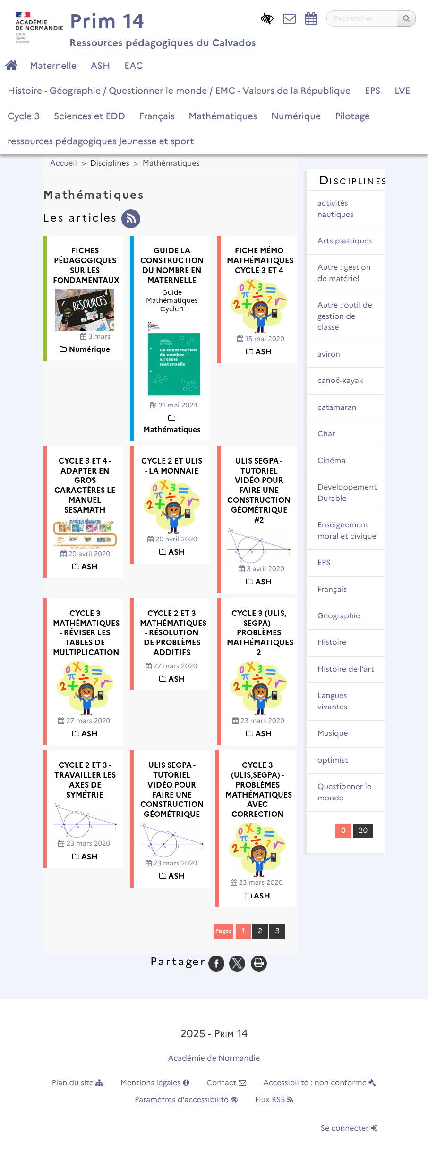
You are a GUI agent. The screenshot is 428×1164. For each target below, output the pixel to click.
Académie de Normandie (214, 1058)
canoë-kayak (340, 380)
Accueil (63, 163)
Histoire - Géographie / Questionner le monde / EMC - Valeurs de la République (179, 90)
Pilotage (352, 116)
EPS (372, 90)
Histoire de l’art (345, 669)
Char (326, 434)
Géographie (338, 616)
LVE (402, 90)
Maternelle (53, 65)
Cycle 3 (24, 116)
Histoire (331, 642)
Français (156, 116)
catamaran (337, 407)
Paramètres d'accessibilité (186, 1100)
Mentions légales (154, 1083)
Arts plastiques (344, 241)
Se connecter (349, 1128)
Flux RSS (274, 1100)
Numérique (296, 116)
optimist (332, 760)
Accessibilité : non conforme (319, 1083)
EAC (133, 65)
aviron (328, 354)
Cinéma (331, 461)
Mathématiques (222, 116)
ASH (100, 65)
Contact (226, 1083)
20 (363, 830)
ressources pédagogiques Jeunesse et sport (101, 141)
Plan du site (77, 1083)
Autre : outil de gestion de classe (344, 316)
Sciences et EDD (89, 116)
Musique (332, 733)
